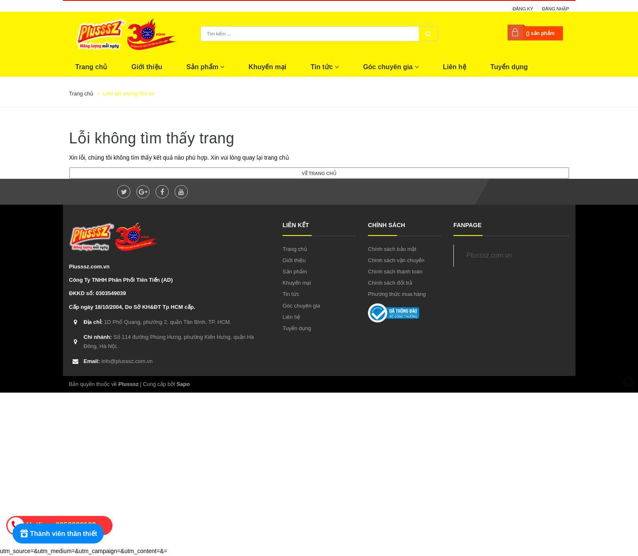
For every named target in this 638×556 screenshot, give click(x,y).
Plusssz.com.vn (489, 255)
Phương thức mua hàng (397, 294)
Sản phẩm (205, 66)
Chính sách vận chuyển (396, 260)
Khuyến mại (267, 66)
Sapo (183, 384)
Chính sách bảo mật (392, 249)
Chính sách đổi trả (390, 283)
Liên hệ (454, 66)
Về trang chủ (319, 173)
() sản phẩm (540, 33)
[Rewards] (58, 533)
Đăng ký (523, 8)
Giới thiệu (146, 66)
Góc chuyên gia (391, 66)
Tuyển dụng (509, 66)
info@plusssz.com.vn (118, 361)
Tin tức (324, 66)
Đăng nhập (555, 8)
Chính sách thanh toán (395, 271)
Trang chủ (91, 66)
